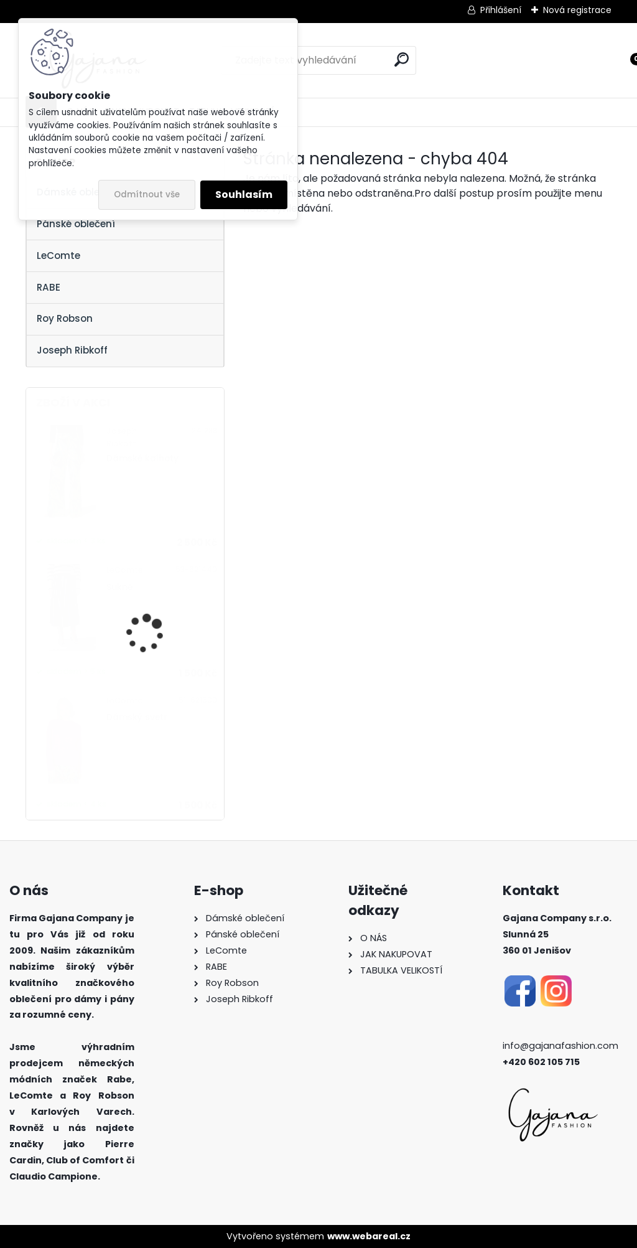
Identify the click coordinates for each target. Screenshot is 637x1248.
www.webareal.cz (369, 1236)
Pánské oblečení (76, 223)
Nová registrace (577, 10)
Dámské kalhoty (142, 458)
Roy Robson (65, 318)
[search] (401, 59)
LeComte (58, 255)
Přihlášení (500, 10)
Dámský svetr (136, 717)
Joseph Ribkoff (72, 350)
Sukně (119, 587)
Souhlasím (243, 194)
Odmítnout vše (147, 194)
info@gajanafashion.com (560, 1045)
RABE (48, 287)
